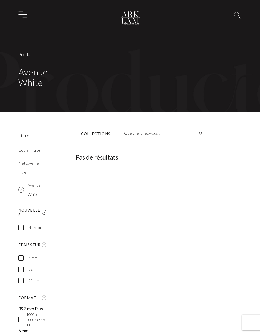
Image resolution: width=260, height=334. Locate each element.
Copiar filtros (29, 150)
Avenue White (29, 190)
